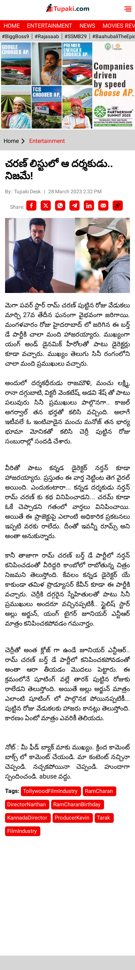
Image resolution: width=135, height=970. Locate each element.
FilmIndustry (22, 831)
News (87, 25)
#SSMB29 (75, 36)
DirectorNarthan (27, 804)
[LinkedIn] (89, 205)
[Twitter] (45, 205)
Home (12, 25)
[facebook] (31, 205)
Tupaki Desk (28, 191)
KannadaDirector (28, 818)
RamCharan (99, 791)
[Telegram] (74, 205)
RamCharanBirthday (77, 804)
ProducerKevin (73, 818)
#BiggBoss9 (15, 36)
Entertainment (49, 25)
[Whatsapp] (60, 205)
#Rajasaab (47, 36)
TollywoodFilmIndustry (51, 791)
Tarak (104, 818)
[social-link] (117, 205)
